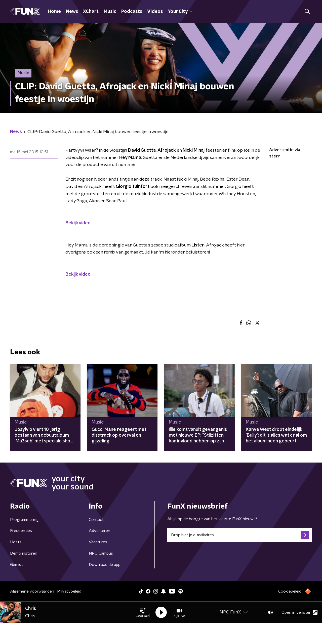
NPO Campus (101, 553)
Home (54, 11)
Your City (180, 11)
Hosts (15, 542)
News (72, 11)
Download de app (104, 565)
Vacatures (98, 542)
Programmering (24, 520)
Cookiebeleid (289, 591)
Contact (96, 520)
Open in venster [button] (299, 612)
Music (110, 11)
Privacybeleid (69, 591)
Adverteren (99, 531)
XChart (91, 11)
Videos (155, 11)
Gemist (16, 565)
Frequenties (21, 531)
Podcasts (131, 11)
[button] (143, 612)
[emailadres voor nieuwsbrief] (239, 535)
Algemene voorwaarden (32, 591)
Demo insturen (23, 553)
